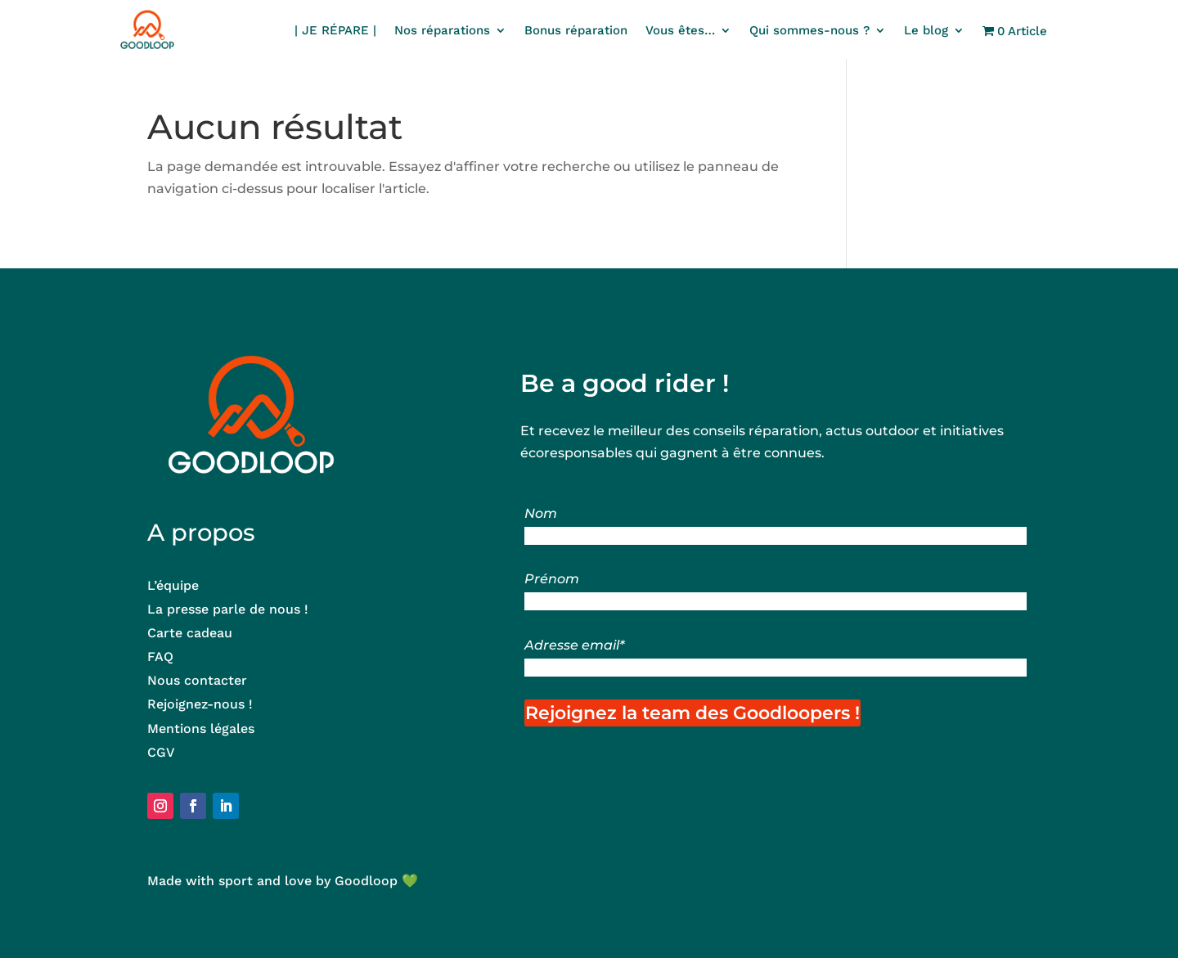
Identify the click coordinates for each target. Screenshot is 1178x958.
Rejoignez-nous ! (202, 704)
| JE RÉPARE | (335, 31)
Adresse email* (574, 645)
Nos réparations (442, 31)
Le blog (926, 31)
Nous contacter (197, 680)
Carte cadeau (189, 633)
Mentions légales (200, 728)
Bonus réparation (575, 31)
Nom (540, 513)
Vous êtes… (680, 31)
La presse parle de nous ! (227, 609)
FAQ (160, 656)
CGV (161, 752)
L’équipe (173, 585)
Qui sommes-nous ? (809, 31)
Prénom (551, 579)
